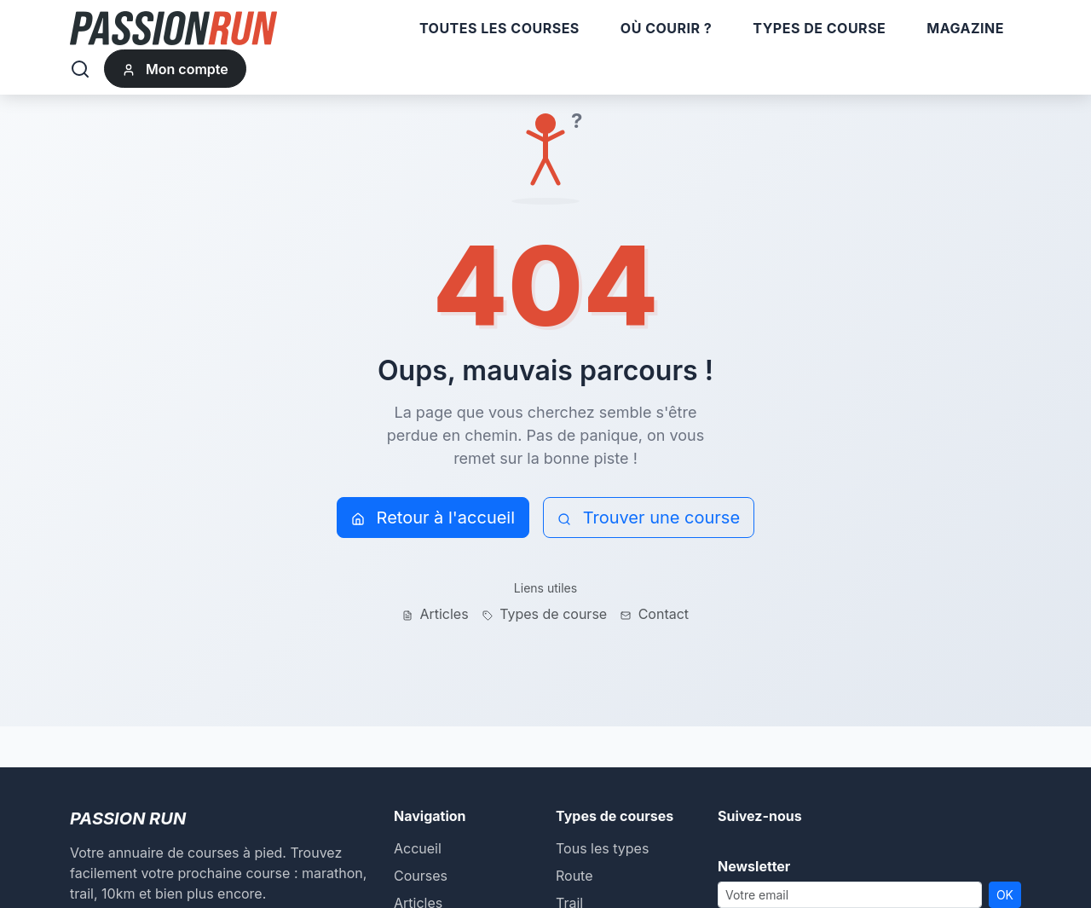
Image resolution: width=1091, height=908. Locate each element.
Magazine (965, 28)
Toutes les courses (499, 28)
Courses (420, 875)
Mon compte (175, 69)
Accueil (418, 848)
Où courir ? (666, 28)
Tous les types (602, 848)
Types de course (819, 28)
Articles (435, 613)
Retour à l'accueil (433, 517)
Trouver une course (648, 517)
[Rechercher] (80, 69)
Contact (655, 613)
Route (574, 875)
